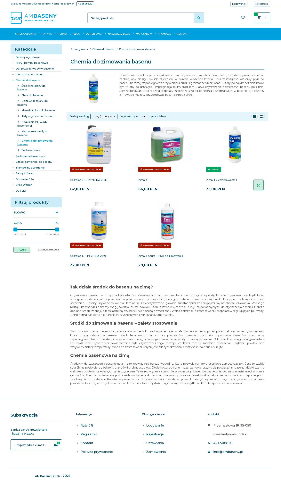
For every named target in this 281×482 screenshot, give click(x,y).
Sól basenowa (30, 150)
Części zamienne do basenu (32, 161)
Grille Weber (22, 184)
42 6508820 (85, 3)
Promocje (164, 33)
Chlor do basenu (32, 95)
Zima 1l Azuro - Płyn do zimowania (160, 255)
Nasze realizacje (119, 33)
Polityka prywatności (96, 452)
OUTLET (19, 190)
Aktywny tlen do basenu (37, 116)
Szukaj (22, 249)
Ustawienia (155, 443)
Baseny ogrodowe (26, 57)
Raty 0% (47, 33)
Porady (62, 33)
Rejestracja (155, 434)
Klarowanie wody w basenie (32, 133)
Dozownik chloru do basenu (32, 102)
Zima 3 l (143, 179)
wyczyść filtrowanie (48, 249)
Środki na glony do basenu (31, 87)
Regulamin (89, 434)
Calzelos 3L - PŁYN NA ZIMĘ (89, 179)
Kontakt (182, 33)
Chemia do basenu (26, 80)
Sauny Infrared (23, 173)
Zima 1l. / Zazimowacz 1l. (221, 179)
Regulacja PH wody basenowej (32, 123)
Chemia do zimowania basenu (35, 142)
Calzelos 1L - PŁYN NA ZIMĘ (88, 255)
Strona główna (25, 33)
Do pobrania (94, 33)
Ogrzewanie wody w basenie (33, 68)
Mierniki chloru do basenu (38, 110)
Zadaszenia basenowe (28, 156)
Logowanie (155, 425)
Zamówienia (156, 452)
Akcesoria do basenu (27, 74)
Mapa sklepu (144, 33)
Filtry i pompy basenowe (30, 62)
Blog (77, 33)
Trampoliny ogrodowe (28, 167)
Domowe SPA (23, 179)
